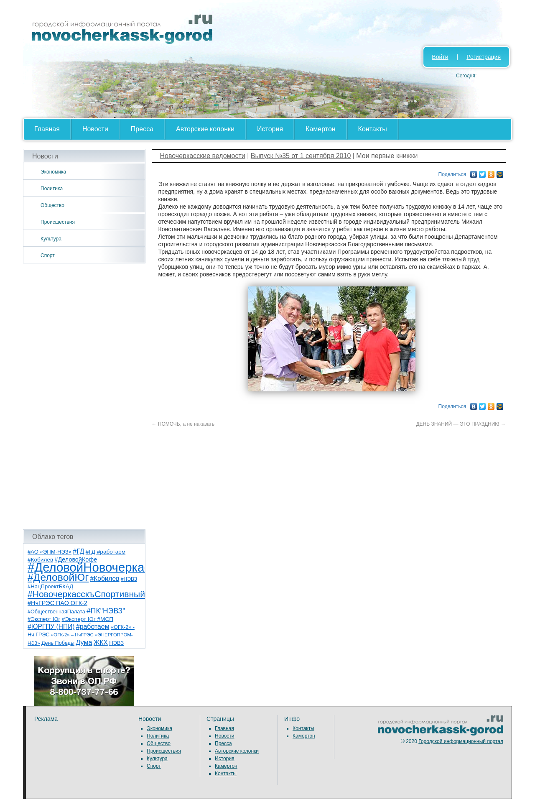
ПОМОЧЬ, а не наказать (183, 424)
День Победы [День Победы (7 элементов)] (57, 643)
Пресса (142, 129)
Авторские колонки (205, 129)
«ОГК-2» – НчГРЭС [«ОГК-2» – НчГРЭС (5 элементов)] (72, 634)
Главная (47, 129)
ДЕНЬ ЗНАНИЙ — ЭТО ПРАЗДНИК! (461, 424)
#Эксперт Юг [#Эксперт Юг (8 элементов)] (44, 619)
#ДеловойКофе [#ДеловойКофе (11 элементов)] (76, 559)
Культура (51, 239)
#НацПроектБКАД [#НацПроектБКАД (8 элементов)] (50, 586)
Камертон (321, 129)
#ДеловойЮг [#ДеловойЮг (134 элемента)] (58, 577)
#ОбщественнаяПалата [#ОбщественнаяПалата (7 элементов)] (56, 612)
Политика (52, 189)
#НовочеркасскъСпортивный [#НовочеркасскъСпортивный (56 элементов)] (86, 594)
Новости (95, 129)
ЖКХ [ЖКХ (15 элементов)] (101, 642)
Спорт (48, 255)
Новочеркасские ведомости (202, 155)
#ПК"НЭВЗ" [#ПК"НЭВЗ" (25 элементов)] (106, 611)
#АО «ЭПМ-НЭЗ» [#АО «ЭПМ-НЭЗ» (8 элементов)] (49, 552)
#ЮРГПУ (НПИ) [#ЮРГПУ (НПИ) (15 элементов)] (51, 626)
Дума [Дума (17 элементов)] (84, 642)
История (270, 129)
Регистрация (483, 57)
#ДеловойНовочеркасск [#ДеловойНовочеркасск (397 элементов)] (95, 567)
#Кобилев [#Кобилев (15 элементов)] (105, 578)
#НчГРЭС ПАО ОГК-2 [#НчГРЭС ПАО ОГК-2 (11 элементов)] (57, 603)
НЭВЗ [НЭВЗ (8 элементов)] (116, 643)
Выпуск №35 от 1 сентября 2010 (301, 155)
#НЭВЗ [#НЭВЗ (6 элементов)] (129, 579)
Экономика (53, 172)
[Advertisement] (84, 396)
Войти (440, 57)
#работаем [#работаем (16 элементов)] (93, 626)
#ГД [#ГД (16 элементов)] (78, 551)
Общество (52, 205)
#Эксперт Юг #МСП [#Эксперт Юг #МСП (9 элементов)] (88, 619)
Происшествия (58, 222)
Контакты (372, 129)
